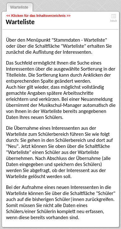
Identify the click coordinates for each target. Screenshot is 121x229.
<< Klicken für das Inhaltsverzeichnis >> (38, 15)
